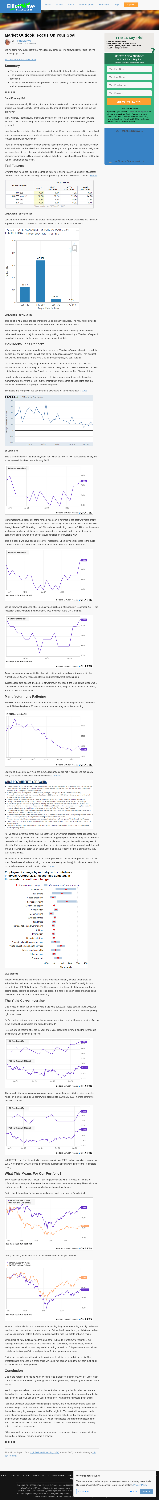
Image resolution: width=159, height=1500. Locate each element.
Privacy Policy (140, 1485)
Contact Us (37, 1475)
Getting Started (55, 1475)
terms (132, 111)
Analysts (15, 1475)
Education (72, 1475)
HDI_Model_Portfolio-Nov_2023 (20, 59)
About (4, 1475)
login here (140, 62)
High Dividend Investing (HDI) (44, 1452)
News (26, 1475)
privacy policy (143, 111)
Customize (83, 1491)
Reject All (132, 1491)
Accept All (147, 1491)
